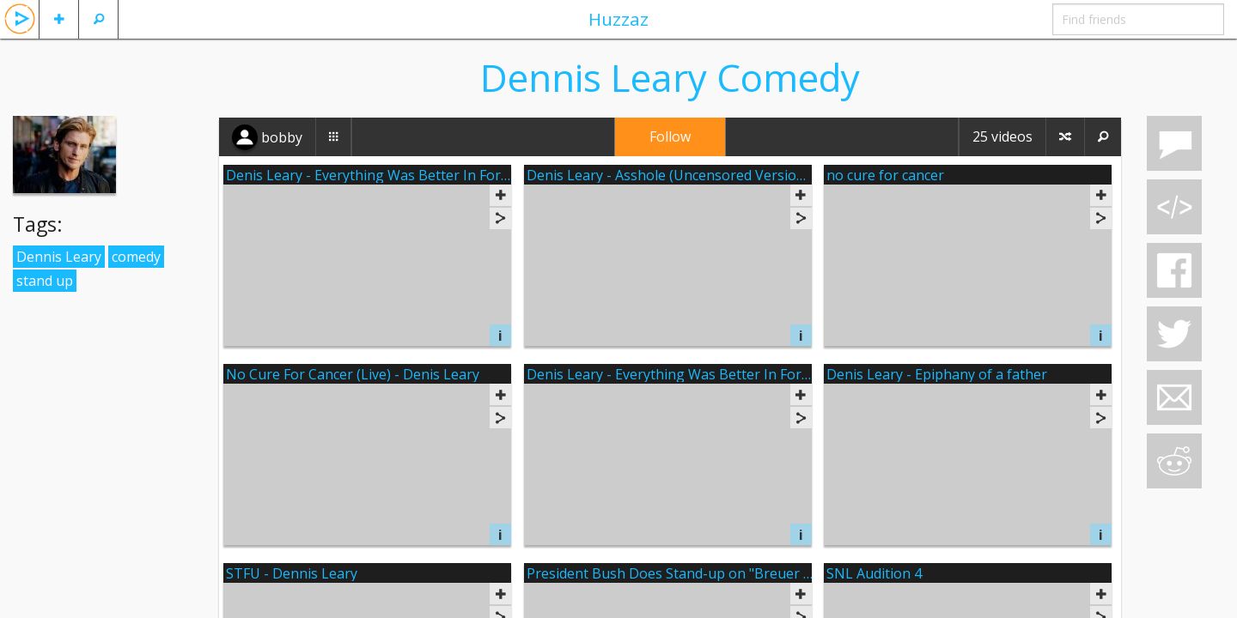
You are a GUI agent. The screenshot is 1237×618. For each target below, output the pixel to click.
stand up (44, 280)
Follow (670, 136)
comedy (136, 256)
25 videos (1002, 136)
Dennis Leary (58, 256)
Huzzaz (618, 19)
